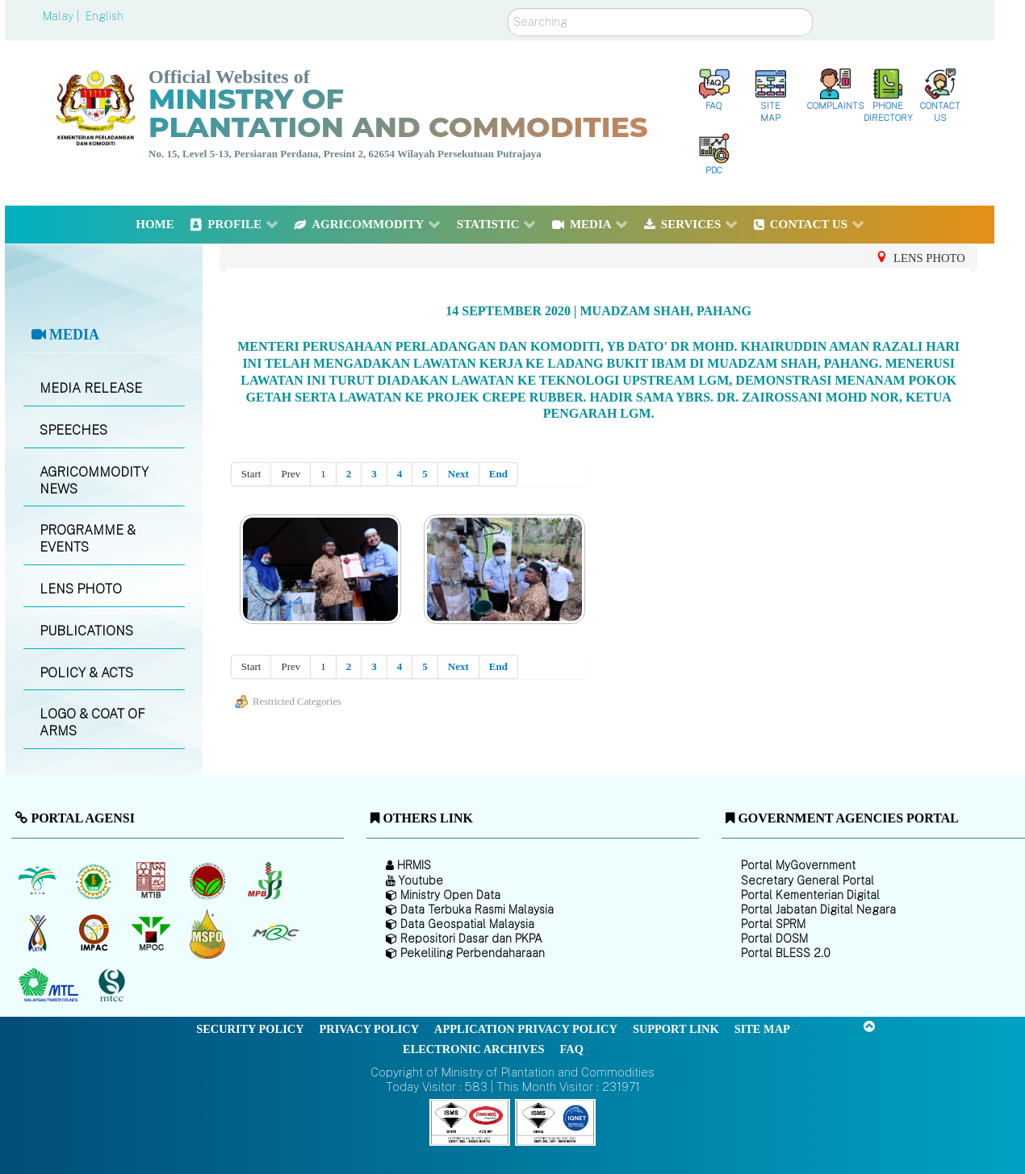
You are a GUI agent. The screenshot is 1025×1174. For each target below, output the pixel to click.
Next (458, 474)
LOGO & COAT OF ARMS (92, 722)
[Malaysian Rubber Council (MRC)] (275, 933)
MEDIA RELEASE (91, 388)
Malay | (62, 16)
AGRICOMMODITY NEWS (94, 480)
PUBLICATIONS (86, 631)
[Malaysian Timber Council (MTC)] (50, 985)
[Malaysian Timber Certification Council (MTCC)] (114, 985)
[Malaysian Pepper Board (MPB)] (266, 880)
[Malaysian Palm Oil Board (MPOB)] (38, 880)
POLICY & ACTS (86, 673)
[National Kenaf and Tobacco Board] (38, 932)
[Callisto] (469, 1121)
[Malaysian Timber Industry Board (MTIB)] (152, 880)
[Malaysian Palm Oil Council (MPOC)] (152, 932)
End (498, 474)
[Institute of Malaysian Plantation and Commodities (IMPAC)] (96, 932)
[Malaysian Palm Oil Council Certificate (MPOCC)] (209, 933)
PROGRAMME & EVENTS (88, 538)
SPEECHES (73, 430)
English (104, 16)
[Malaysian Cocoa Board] (209, 880)
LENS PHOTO (81, 589)
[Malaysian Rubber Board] (96, 880)
